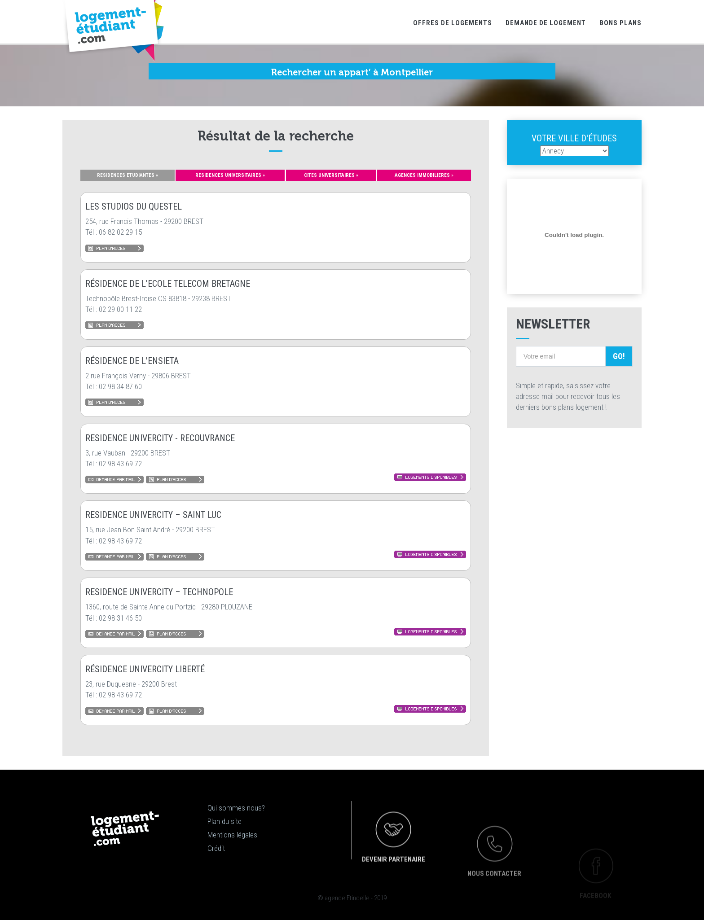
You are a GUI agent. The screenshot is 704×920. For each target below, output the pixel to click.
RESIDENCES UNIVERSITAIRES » (230, 175)
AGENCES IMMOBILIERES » (424, 175)
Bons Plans (620, 23)
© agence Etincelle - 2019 (352, 898)
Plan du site (224, 821)
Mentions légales (232, 834)
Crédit (216, 848)
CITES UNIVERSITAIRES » (331, 175)
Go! (619, 356)
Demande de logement (546, 23)
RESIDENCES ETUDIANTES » (127, 175)
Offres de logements (452, 23)
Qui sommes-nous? (236, 807)
